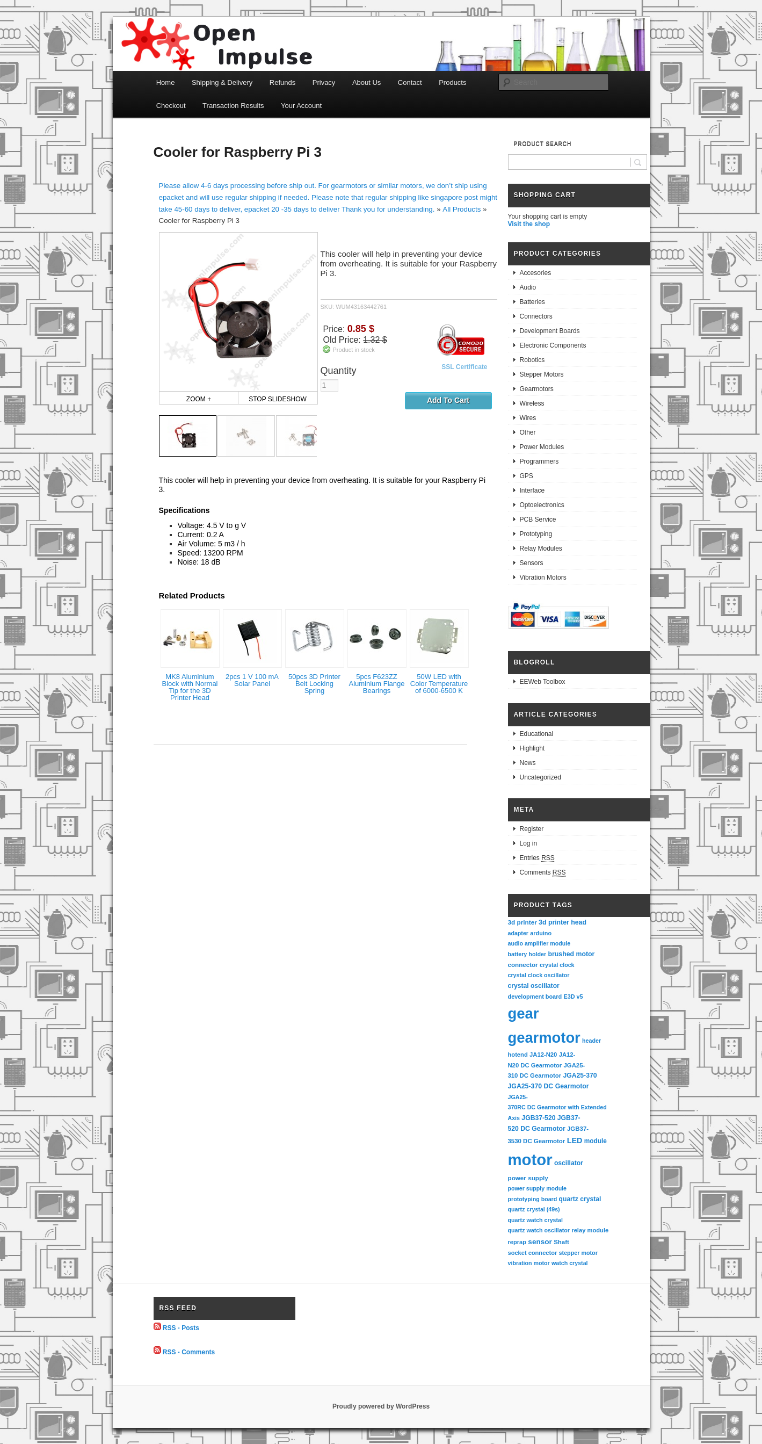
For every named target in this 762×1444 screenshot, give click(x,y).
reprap (517, 1242)
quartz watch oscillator (539, 1230)
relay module (589, 1230)
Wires (528, 418)
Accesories (535, 273)
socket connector (532, 1253)
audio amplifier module (539, 943)
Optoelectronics (542, 505)
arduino (540, 933)
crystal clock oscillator (539, 975)
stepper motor (578, 1253)
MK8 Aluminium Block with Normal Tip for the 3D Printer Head (189, 687)
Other (528, 432)
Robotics (532, 360)
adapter (518, 933)
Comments (543, 873)
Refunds (282, 82)
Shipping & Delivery (222, 82)
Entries (537, 858)
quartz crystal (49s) (534, 1209)
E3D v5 (573, 996)
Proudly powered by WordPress (381, 1406)
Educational (537, 734)
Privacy (324, 82)
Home (165, 82)
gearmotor (544, 1037)
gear (523, 1013)
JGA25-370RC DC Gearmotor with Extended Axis (558, 1107)
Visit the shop (529, 224)
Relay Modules (541, 548)
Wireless (532, 403)
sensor (540, 1242)
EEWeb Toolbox (542, 681)
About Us (366, 82)
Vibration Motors (543, 577)
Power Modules (542, 447)
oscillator (568, 1163)
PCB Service (538, 519)
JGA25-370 (580, 1075)
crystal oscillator (534, 986)
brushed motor (571, 954)
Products (452, 82)
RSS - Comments (189, 1351)
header (591, 1040)
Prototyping (536, 534)
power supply (528, 1177)
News (528, 763)
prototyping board (532, 1199)
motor (530, 1159)
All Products (461, 209)
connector (523, 964)
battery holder (527, 954)
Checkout (171, 106)
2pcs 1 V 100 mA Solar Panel (252, 680)
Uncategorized (540, 777)
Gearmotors (537, 389)
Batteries (532, 302)
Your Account (301, 106)
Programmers (539, 461)
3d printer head (562, 922)
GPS (526, 476)
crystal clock (557, 965)
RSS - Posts (181, 1328)
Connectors (536, 316)
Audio (528, 287)
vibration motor (529, 1263)
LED (575, 1140)
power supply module (537, 1188)
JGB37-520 (538, 1118)
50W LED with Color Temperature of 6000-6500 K (439, 684)
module (595, 1141)
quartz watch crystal (535, 1220)
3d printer (522, 922)
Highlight (532, 748)
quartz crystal (580, 1199)
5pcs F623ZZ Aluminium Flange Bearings (376, 684)
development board (535, 996)
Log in (529, 843)
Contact (410, 82)
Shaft (561, 1242)
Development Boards (550, 331)
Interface (532, 490)
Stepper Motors (542, 374)
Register (532, 829)
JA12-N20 (543, 1054)
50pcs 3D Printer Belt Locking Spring (314, 684)
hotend (518, 1054)
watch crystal (569, 1263)
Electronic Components (553, 345)
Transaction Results (233, 106)
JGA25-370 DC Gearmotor (548, 1086)
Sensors (531, 563)
